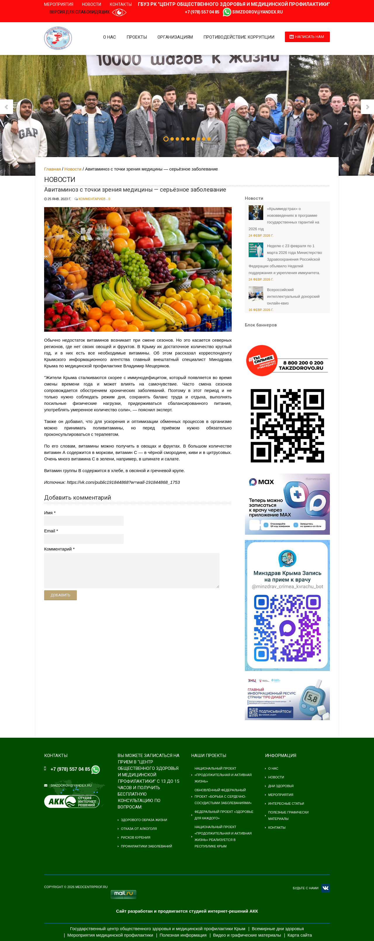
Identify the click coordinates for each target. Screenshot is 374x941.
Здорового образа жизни (144, 820)
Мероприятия (58, 4)
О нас (109, 37)
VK (325, 888)
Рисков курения (135, 837)
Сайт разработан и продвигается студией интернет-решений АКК (187, 911)
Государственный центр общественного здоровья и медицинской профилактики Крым (157, 928)
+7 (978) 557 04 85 (202, 12)
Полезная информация (183, 935)
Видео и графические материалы (247, 935)
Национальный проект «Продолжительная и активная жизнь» (223, 775)
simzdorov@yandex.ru (257, 12)
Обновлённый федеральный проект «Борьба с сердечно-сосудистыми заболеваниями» (223, 796)
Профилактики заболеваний (146, 846)
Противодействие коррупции (238, 37)
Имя (48, 512)
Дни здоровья (281, 786)
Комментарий (58, 548)
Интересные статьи (286, 803)
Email (49, 530)
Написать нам (309, 37)
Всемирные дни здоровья (278, 928)
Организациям (175, 37)
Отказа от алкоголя (139, 828)
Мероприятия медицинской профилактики (110, 935)
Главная (52, 168)
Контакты (121, 4)
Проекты (137, 37)
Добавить (60, 595)
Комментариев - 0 (94, 199)
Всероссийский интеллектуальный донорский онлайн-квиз (293, 296)
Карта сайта (300, 935)
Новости (91, 4)
